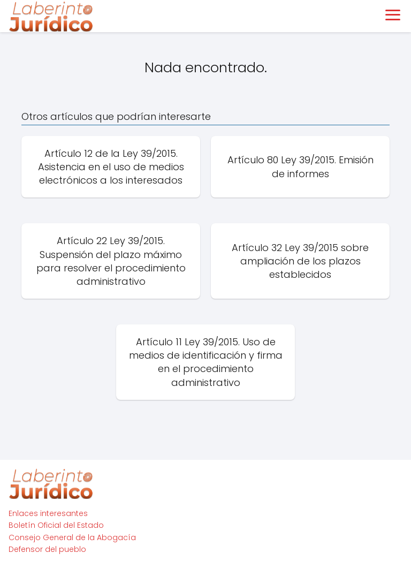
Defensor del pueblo (47, 549)
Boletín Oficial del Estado (56, 525)
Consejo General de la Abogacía (72, 537)
